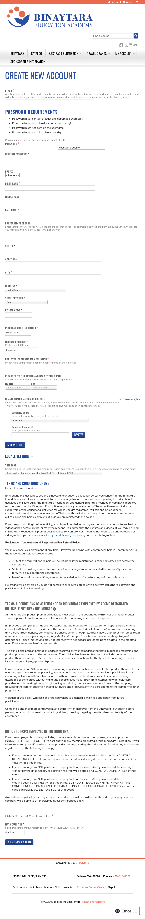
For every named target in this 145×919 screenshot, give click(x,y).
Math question (13, 824)
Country (10, 286)
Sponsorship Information (27, 61)
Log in (114, 2)
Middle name (12, 197)
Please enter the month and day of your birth (33, 376)
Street (9, 246)
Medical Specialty (16, 342)
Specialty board (20, 412)
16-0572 (125, 876)
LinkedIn (130, 45)
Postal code (12, 310)
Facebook (121, 45)
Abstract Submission (63, 53)
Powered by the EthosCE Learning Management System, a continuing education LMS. (126, 911)
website (27, 887)
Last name (11, 210)
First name (11, 183)
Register (128, 2)
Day (33, 383)
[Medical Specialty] (15, 350)
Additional (11, 259)
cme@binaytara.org (93, 901)
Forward (135, 45)
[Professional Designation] (15, 333)
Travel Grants (97, 53)
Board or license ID (22, 427)
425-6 (116, 876)
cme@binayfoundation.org (55, 535)
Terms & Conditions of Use (29, 816)
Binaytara (17, 53)
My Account (123, 53)
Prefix (9, 171)
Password (11, 144)
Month (9, 383)
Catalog (36, 53)
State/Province (14, 298)
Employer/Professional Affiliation (26, 359)
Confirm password (16, 154)
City (7, 272)
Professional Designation (20, 328)
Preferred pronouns (17, 223)
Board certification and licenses (25, 399)
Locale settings (17, 456)
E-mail (8, 90)
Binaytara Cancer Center (91, 887)
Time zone (10, 465)
